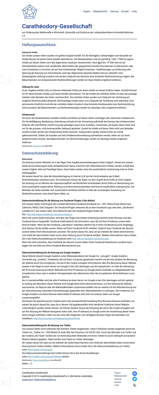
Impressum (27, 379)
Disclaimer (37, 146)
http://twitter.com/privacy (40, 349)
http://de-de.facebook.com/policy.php (90, 238)
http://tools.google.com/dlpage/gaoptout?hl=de (57, 318)
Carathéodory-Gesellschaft (57, 26)
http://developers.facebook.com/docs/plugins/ (49, 214)
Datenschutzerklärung (41, 360)
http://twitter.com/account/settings (45, 356)
